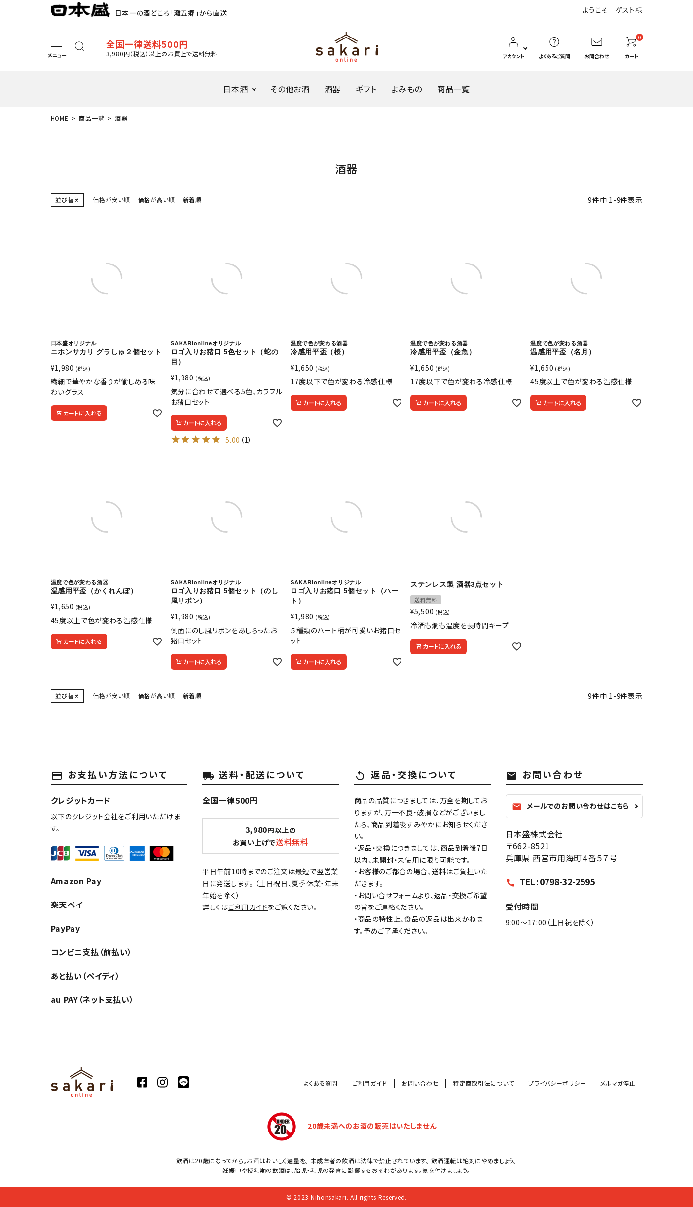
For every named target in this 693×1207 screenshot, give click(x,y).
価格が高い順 (156, 199)
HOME (60, 118)
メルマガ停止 (617, 1083)
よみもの (406, 89)
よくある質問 (321, 1083)
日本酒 (235, 89)
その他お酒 (290, 89)
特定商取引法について (483, 1083)
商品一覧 (453, 89)
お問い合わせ (419, 1083)
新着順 (192, 199)
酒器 (333, 89)
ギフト (366, 89)
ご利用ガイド (248, 907)
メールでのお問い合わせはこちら (570, 806)
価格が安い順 (111, 199)
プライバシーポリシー (557, 1083)
